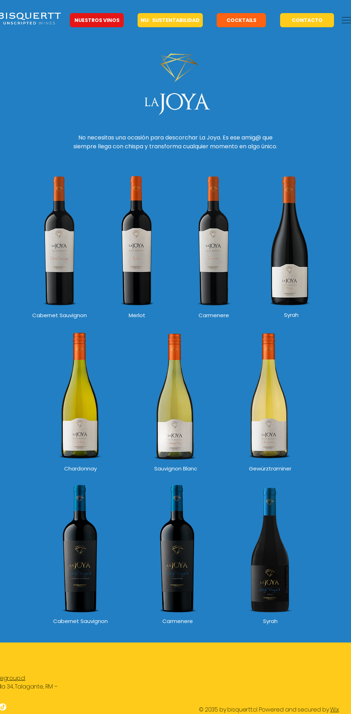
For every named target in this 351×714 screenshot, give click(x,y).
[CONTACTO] (307, 20)
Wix (334, 710)
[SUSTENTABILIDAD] (176, 20)
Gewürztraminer (270, 468)
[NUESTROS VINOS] (97, 20)
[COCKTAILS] (241, 20)
